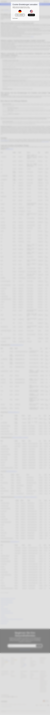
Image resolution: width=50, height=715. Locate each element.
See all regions (15, 18)
